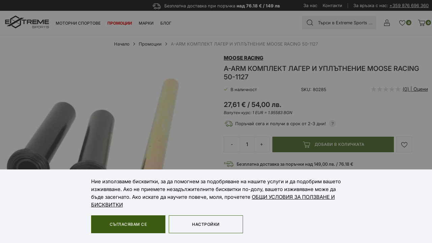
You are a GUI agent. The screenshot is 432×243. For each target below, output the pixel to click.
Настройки (205, 224)
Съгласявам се (128, 224)
